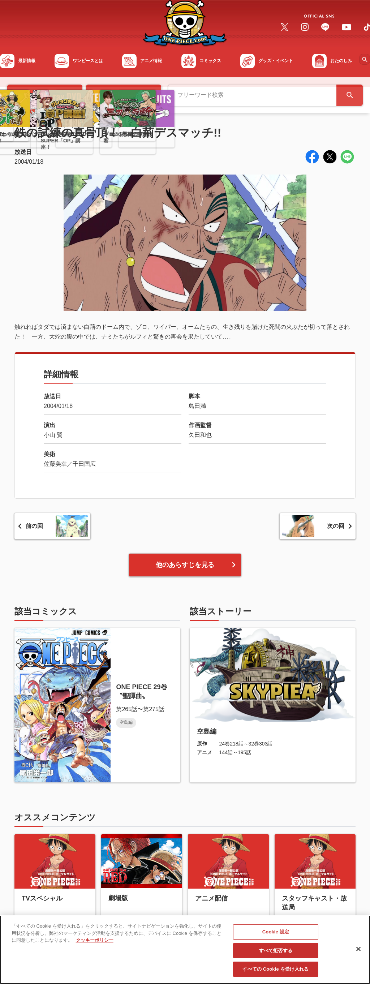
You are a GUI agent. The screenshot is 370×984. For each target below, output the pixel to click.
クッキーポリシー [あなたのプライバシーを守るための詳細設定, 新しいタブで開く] (94, 944)
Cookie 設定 (275, 935)
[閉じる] (358, 953)
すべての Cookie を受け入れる (275, 973)
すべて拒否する (275, 954)
